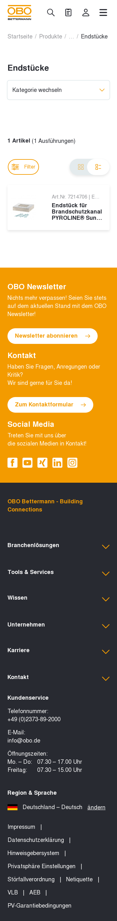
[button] (58, 546)
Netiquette (79, 879)
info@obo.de (23, 740)
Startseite (19, 36)
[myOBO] (86, 12)
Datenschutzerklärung (35, 840)
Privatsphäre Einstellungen (41, 866)
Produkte (50, 36)
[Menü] (103, 12)
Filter (23, 167)
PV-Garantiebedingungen (39, 905)
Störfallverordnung (31, 879)
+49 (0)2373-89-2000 (34, 719)
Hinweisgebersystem (33, 853)
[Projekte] (68, 12)
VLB (12, 892)
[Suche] (51, 12)
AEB (34, 892)
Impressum (21, 826)
